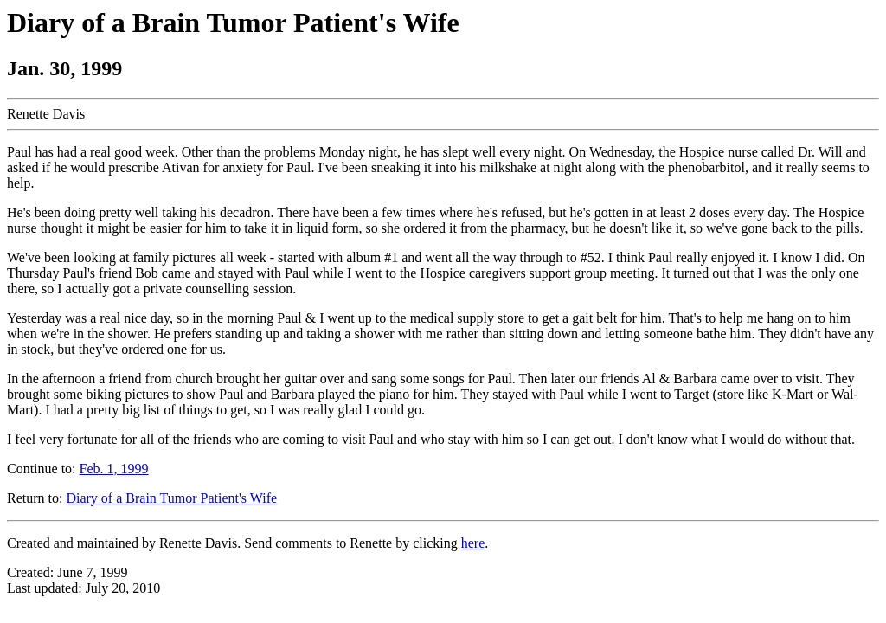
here (473, 543)
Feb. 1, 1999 (114, 468)
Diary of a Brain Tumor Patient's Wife (171, 498)
